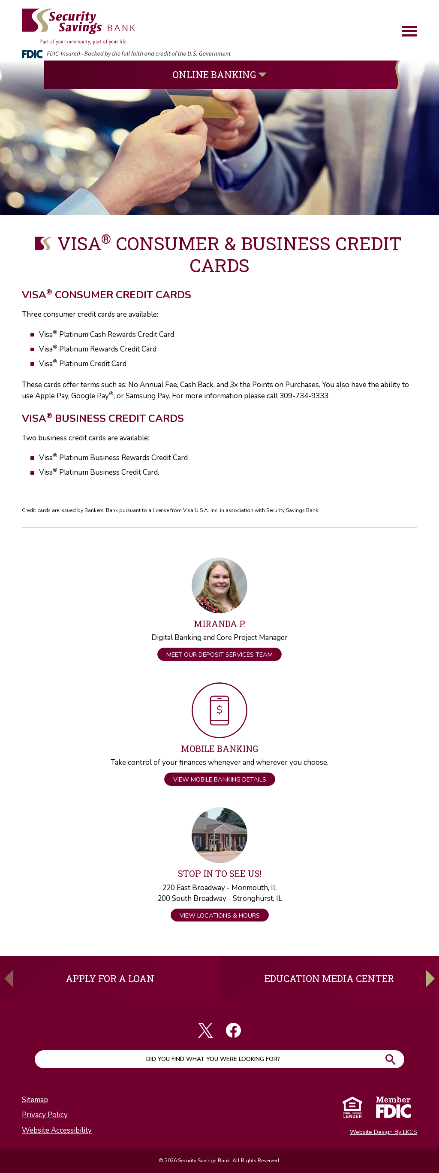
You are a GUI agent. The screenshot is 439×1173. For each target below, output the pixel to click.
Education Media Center (329, 978)
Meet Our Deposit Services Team (219, 654)
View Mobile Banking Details (219, 779)
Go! (390, 1059)
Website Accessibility (57, 1130)
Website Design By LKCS (383, 1132)
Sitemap (35, 1100)
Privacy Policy (45, 1115)
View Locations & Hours (220, 915)
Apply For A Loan (110, 978)
